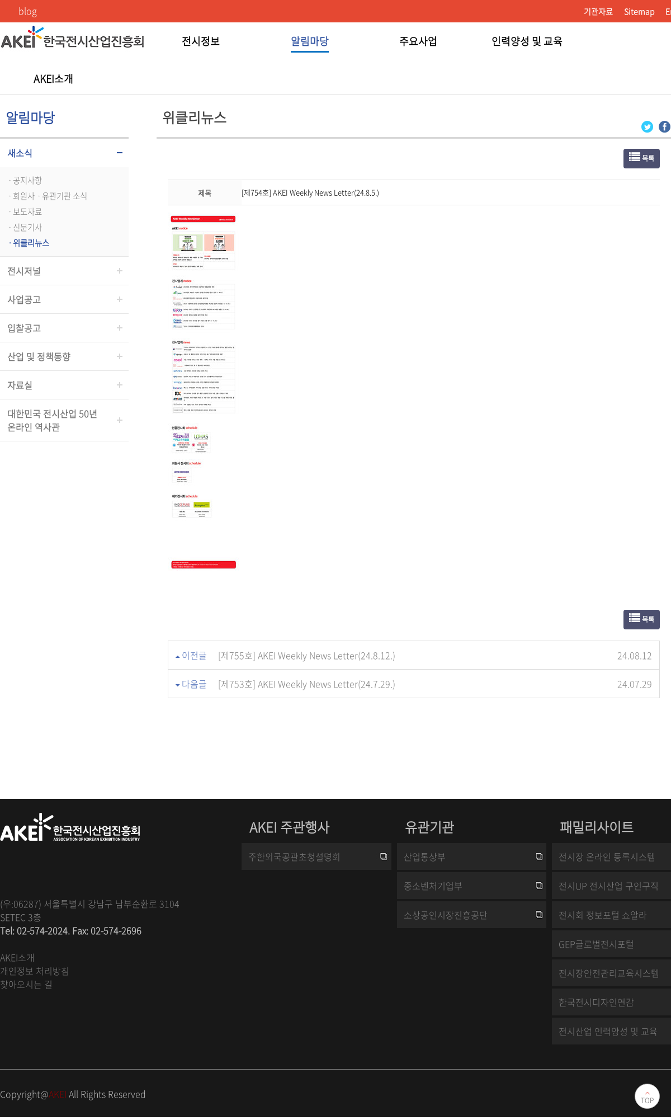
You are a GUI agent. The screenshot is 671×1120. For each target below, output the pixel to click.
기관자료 (598, 11)
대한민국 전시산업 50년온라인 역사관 (52, 420)
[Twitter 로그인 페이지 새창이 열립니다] (647, 126)
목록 (641, 157)
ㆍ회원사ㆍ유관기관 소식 (46, 196)
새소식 (19, 152)
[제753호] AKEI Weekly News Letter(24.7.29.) (306, 683)
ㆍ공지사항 (24, 180)
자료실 (19, 385)
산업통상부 (425, 856)
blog (27, 10)
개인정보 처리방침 (34, 970)
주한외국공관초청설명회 (294, 856)
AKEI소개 (17, 957)
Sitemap (639, 11)
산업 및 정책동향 (38, 356)
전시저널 (24, 270)
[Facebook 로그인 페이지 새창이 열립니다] (664, 126)
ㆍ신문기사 (24, 227)
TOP (647, 1100)
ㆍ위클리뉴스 (27, 243)
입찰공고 (24, 328)
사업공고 (24, 299)
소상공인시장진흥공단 (446, 914)
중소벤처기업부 (433, 885)
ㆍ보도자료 (24, 211)
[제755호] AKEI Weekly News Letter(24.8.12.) (306, 655)
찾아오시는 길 (26, 984)
